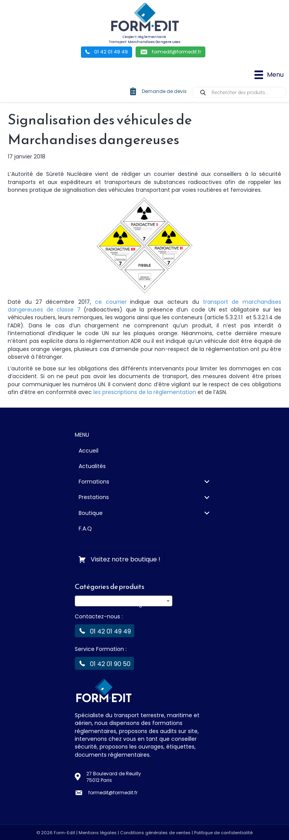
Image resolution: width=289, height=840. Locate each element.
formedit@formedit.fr (113, 792)
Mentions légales (98, 833)
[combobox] (123, 601)
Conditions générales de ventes (155, 833)
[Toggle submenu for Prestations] (206, 497)
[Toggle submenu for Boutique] (206, 512)
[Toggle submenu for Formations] (206, 481)
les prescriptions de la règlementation (144, 392)
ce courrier (111, 302)
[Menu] (269, 74)
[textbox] (123, 604)
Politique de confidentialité (223, 833)
